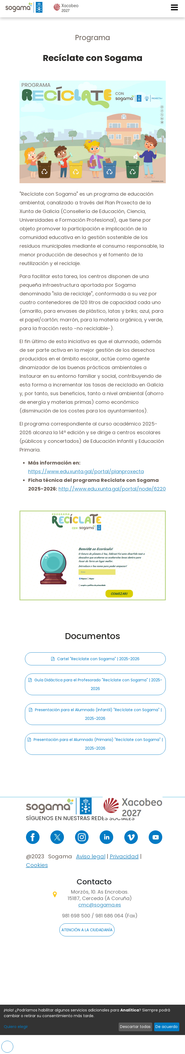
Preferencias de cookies (7, 1047)
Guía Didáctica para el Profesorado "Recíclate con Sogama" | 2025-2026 (98, 684)
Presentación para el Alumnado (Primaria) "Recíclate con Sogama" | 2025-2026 (98, 744)
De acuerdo (166, 1026)
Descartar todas (135, 1026)
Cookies (37, 865)
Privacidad (124, 856)
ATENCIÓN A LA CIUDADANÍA (86, 930)
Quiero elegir (16, 1026)
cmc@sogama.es (99, 904)
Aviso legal (90, 856)
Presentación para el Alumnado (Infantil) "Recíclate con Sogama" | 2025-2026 (98, 714)
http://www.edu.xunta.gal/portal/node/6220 (112, 488)
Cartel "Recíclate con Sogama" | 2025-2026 (98, 659)
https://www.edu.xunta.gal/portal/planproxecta (86, 471)
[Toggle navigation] (174, 7)
